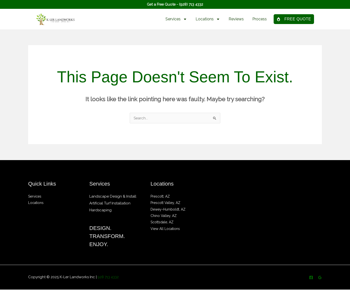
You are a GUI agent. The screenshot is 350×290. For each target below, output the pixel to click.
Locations (208, 19)
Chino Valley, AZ (164, 216)
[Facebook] (311, 278)
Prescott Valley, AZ (165, 203)
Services (176, 19)
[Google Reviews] (320, 278)
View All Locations (165, 229)
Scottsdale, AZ (162, 222)
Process (259, 19)
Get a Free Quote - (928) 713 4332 (175, 4)
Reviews (236, 19)
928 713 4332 (109, 277)
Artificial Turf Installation (109, 204)
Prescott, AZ (160, 197)
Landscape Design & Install (112, 197)
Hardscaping (100, 210)
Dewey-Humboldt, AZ (168, 210)
